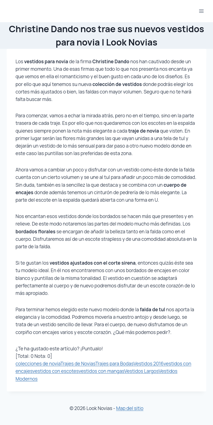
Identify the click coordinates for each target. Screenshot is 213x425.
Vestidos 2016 (148, 363)
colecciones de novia (38, 363)
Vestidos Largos (141, 371)
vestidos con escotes (55, 371)
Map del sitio (129, 408)
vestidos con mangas (101, 371)
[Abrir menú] (201, 11)
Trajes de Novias (77, 363)
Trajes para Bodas (114, 363)
